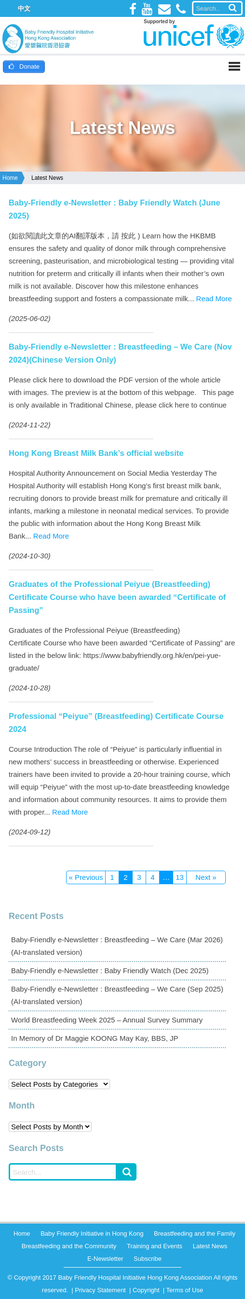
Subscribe (148, 1258)
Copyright (146, 1290)
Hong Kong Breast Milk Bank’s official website (96, 453)
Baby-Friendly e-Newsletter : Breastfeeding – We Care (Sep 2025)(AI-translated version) (117, 995)
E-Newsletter (105, 1258)
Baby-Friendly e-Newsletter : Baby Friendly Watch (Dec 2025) (110, 970)
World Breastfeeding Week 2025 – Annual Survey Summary (107, 1020)
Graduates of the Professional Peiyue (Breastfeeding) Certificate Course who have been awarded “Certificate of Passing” (117, 597)
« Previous (86, 877)
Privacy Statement (100, 1290)
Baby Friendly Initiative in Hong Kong (92, 1233)
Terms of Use (185, 1290)
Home (10, 178)
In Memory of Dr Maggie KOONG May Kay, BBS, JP (94, 1038)
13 (180, 877)
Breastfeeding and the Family (194, 1233)
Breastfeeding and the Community (69, 1246)
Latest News (47, 178)
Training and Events (154, 1246)
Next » (205, 877)
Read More (214, 298)
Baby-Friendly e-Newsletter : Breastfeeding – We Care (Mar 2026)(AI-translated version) (117, 945)
